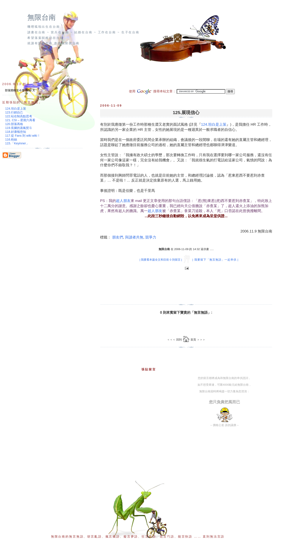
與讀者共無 (134, 237)
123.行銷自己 (14, 112)
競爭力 (150, 237)
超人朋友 (123, 201)
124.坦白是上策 (213, 124)
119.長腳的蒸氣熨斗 (18, 128)
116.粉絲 (11, 139)
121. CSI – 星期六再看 (20, 120)
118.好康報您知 (15, 131)
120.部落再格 (14, 124)
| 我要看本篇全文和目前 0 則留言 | (160, 259)
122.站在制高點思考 (18, 116)
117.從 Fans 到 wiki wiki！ (22, 135)
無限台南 (41, 17)
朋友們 (117, 237)
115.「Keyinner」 (17, 143)
